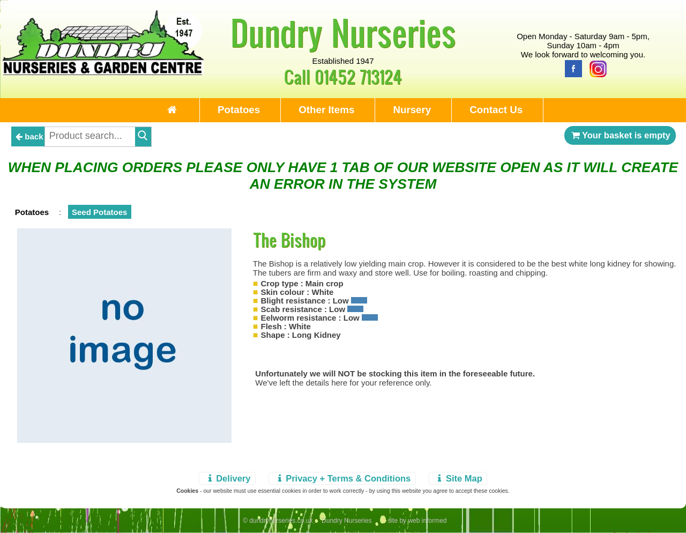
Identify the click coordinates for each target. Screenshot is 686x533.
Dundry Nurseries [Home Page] (343, 32)
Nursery (412, 109)
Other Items (326, 109)
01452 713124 (358, 76)
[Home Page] (103, 72)
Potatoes (239, 109)
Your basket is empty (620, 135)
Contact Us (496, 109)
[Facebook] (571, 67)
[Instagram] (595, 67)
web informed (427, 520)
